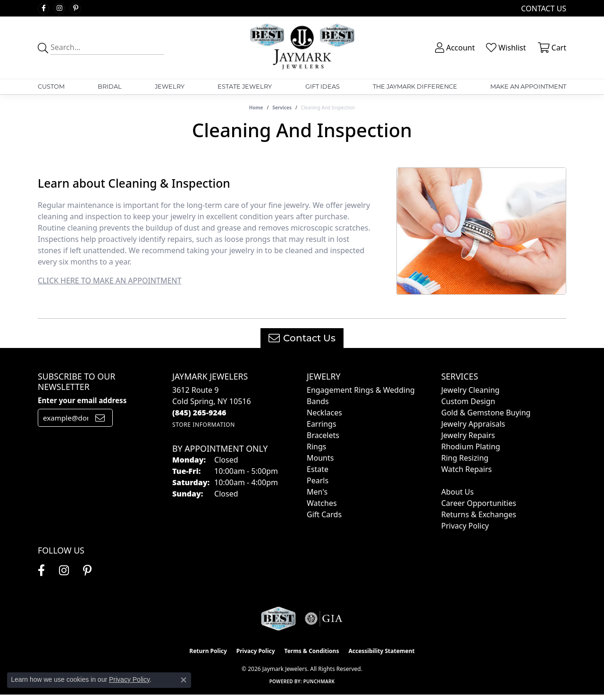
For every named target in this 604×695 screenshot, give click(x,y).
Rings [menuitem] (316, 446)
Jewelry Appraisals (473, 424)
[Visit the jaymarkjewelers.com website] (278, 618)
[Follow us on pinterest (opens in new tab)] (75, 8)
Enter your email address (82, 400)
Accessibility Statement (381, 651)
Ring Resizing (464, 458)
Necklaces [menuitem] (324, 412)
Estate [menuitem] (317, 469)
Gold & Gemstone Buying (485, 412)
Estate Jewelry (245, 86)
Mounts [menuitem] (320, 458)
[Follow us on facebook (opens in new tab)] (43, 8)
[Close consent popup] (183, 680)
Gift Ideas (322, 86)
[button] (454, 48)
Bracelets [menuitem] (323, 435)
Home (256, 107)
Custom (51, 86)
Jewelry (170, 86)
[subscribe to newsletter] (100, 417)
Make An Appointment (528, 86)
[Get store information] (203, 425)
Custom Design (468, 401)
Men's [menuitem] (317, 492)
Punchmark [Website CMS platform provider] (319, 681)
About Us (457, 492)
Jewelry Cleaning (470, 390)
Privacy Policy (465, 526)
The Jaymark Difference (415, 86)
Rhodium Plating (470, 446)
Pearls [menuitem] (317, 480)
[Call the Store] (199, 412)
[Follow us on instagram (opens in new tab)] (59, 8)
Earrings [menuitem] (321, 424)
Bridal (110, 86)
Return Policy (208, 651)
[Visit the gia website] (324, 618)
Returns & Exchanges (478, 514)
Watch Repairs (466, 469)
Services (282, 107)
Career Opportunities (478, 503)
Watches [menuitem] (322, 503)
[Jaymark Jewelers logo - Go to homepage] (302, 48)
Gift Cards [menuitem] (324, 514)
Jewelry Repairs (468, 435)
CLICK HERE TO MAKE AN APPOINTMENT (109, 280)
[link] (542, 8)
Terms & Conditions (312, 651)
